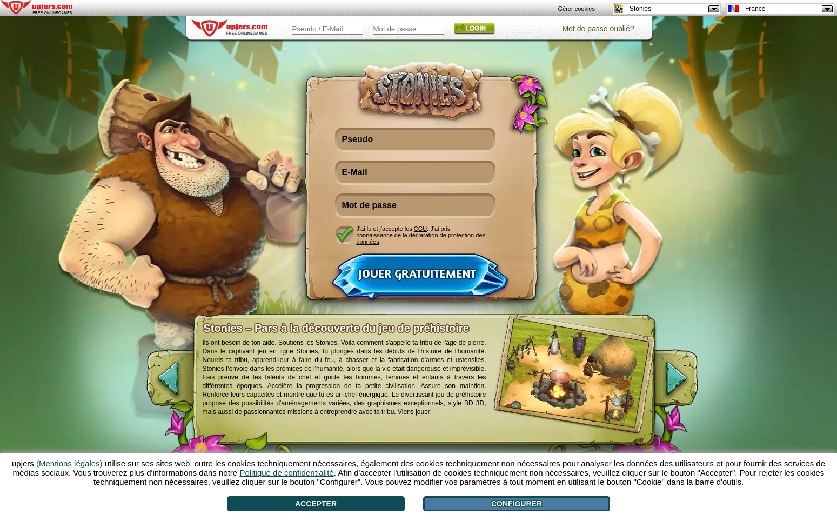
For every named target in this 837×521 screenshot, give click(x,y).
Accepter (316, 503)
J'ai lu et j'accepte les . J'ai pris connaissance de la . (421, 234)
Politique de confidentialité (286, 472)
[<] (159, 384)
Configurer (516, 503)
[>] (685, 384)
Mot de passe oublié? (598, 28)
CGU (420, 228)
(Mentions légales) (69, 463)
